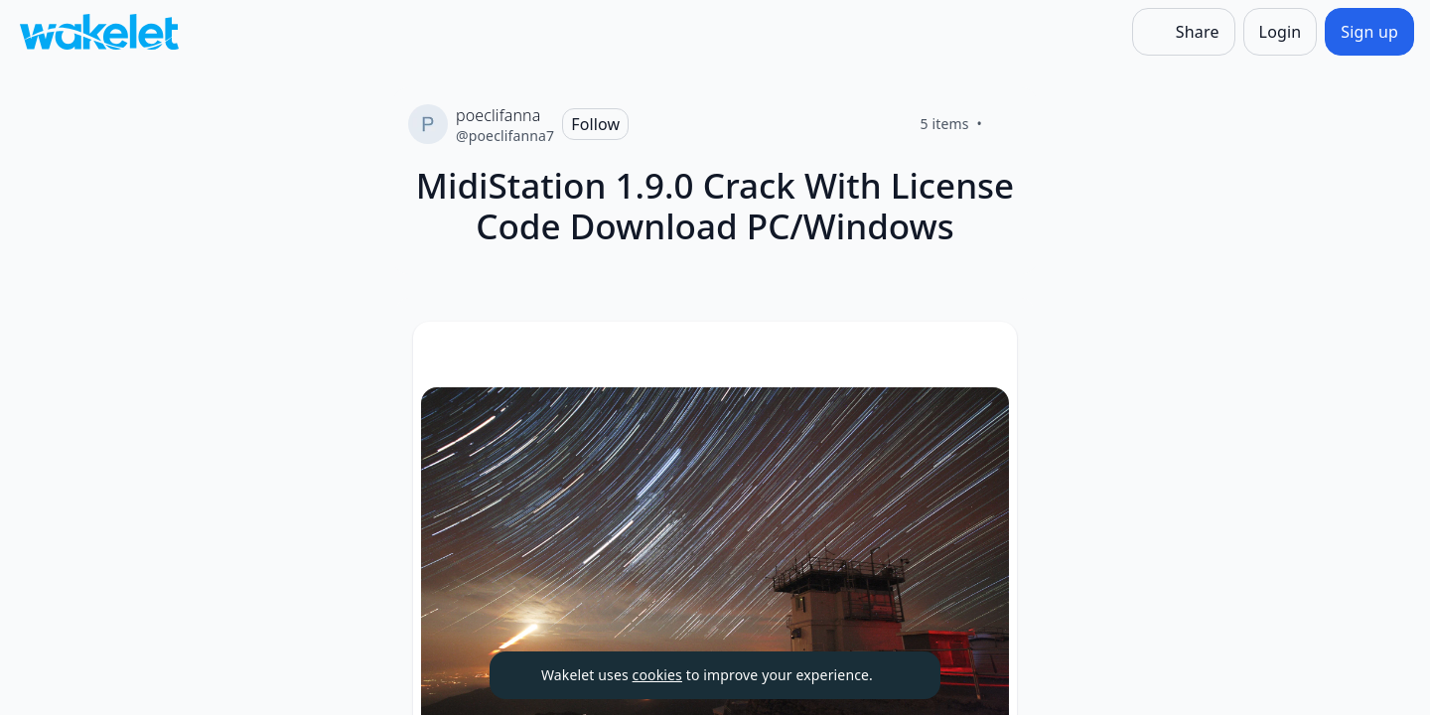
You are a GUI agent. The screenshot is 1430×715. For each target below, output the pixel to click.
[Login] (1280, 32)
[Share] (1183, 32)
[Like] (1006, 124)
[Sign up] (1369, 32)
